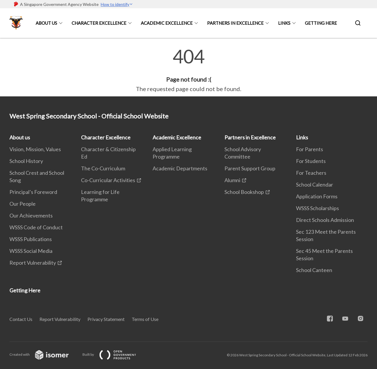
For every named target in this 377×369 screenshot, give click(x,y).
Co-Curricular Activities (108, 180)
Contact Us (20, 319)
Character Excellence (99, 23)
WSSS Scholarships (317, 208)
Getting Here (321, 23)
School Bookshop (244, 192)
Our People (22, 203)
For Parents (309, 149)
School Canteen (314, 270)
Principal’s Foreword (33, 192)
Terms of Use (145, 319)
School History (26, 161)
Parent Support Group (249, 168)
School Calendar (314, 184)
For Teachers (311, 172)
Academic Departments (180, 168)
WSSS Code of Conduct (36, 227)
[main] (188, 70)
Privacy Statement (106, 319)
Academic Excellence (167, 23)
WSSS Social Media (30, 251)
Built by (113, 354)
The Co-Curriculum (103, 168)
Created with (43, 354)
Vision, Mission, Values (35, 149)
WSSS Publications (30, 239)
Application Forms (317, 196)
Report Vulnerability (32, 262)
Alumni (232, 180)
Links (284, 23)
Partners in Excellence (235, 23)
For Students (311, 161)
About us (46, 23)
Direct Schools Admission (325, 220)
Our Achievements (31, 215)
